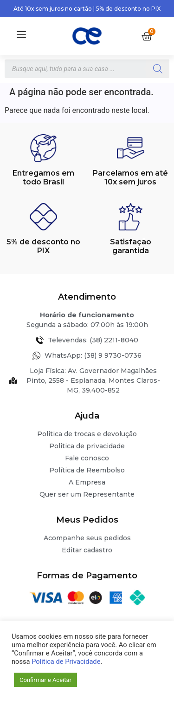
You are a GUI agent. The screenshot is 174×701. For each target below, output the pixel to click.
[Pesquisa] (157, 68)
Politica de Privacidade (66, 661)
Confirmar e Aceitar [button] (45, 679)
